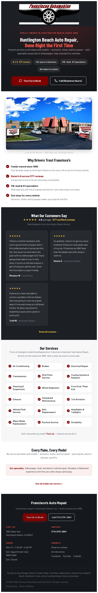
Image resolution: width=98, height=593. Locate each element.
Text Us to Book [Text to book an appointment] (30, 80)
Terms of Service (26, 586)
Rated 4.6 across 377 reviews (27, 176)
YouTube (67, 556)
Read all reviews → (49, 331)
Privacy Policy (11, 586)
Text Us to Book (34, 517)
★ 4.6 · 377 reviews (21, 62)
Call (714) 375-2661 (61, 517)
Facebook (56, 556)
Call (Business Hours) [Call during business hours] (68, 80)
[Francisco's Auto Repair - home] (49, 13)
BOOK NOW (11, 555)
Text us (50, 433)
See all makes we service (48, 483)
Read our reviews (59, 547)
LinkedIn (77, 556)
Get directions (58, 552)
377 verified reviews (63, 219)
